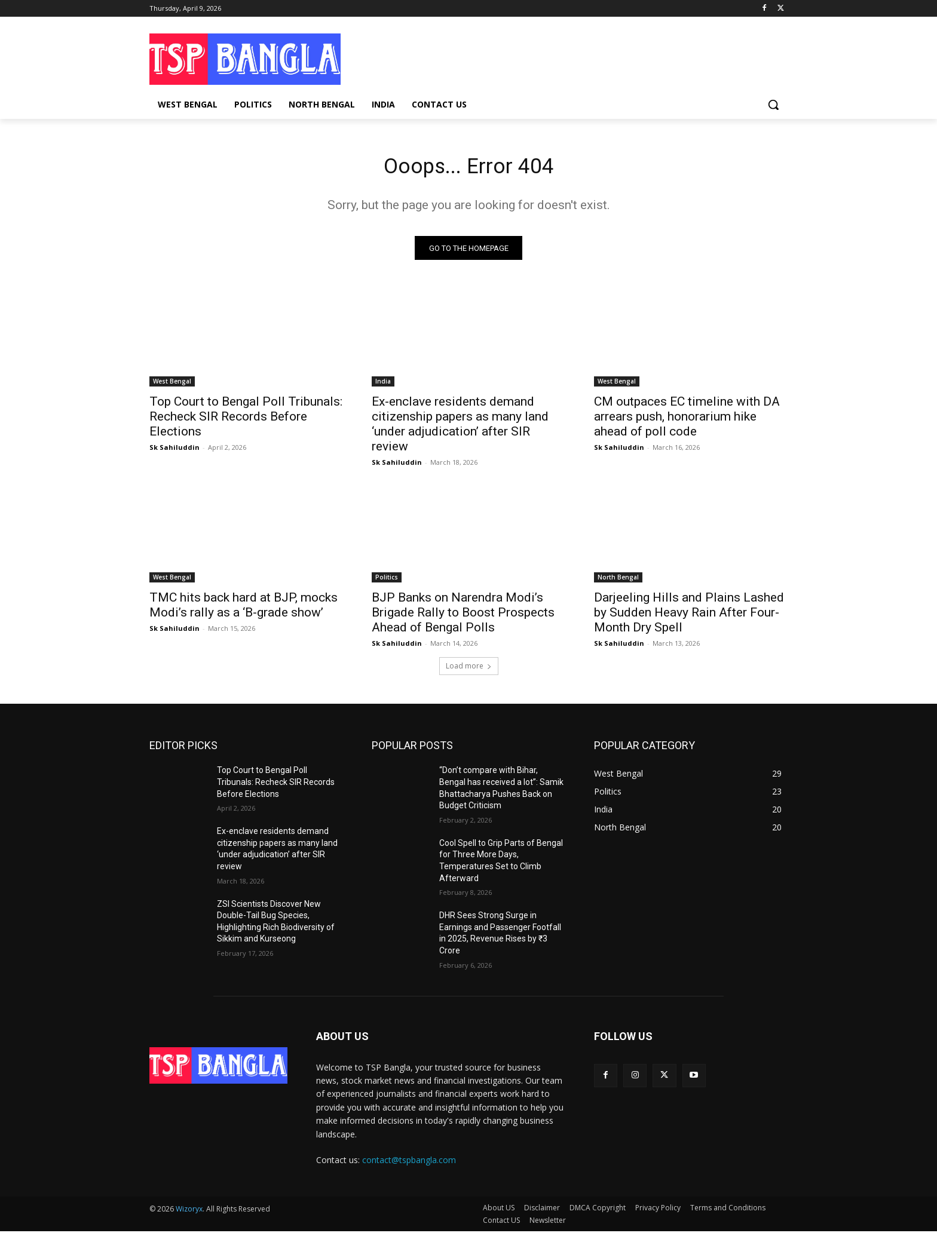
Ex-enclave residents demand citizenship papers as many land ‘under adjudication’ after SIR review (460, 428)
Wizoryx (189, 1214)
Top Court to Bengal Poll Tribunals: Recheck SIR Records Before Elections (245, 421)
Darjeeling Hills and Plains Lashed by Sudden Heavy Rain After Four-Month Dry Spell (689, 617)
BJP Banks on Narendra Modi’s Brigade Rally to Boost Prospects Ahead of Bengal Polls (463, 617)
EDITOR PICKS (183, 750)
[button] (773, 104)
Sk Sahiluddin (174, 451)
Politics (386, 582)
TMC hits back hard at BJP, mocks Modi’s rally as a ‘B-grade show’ (243, 609)
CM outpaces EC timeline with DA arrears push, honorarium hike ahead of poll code (687, 421)
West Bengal (172, 386)
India (383, 386)
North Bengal (618, 582)
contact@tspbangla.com (409, 1164)
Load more (469, 670)
